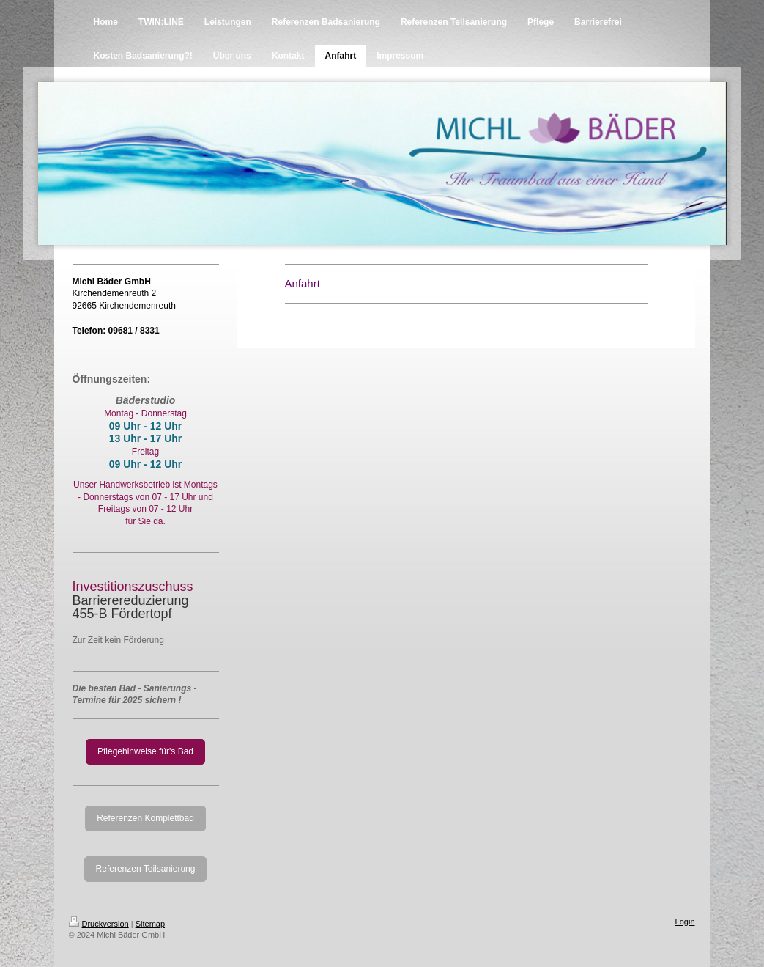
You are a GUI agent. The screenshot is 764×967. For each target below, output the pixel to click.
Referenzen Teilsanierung (146, 869)
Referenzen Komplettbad (145, 818)
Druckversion (99, 923)
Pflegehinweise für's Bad (145, 751)
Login (685, 921)
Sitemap (150, 923)
